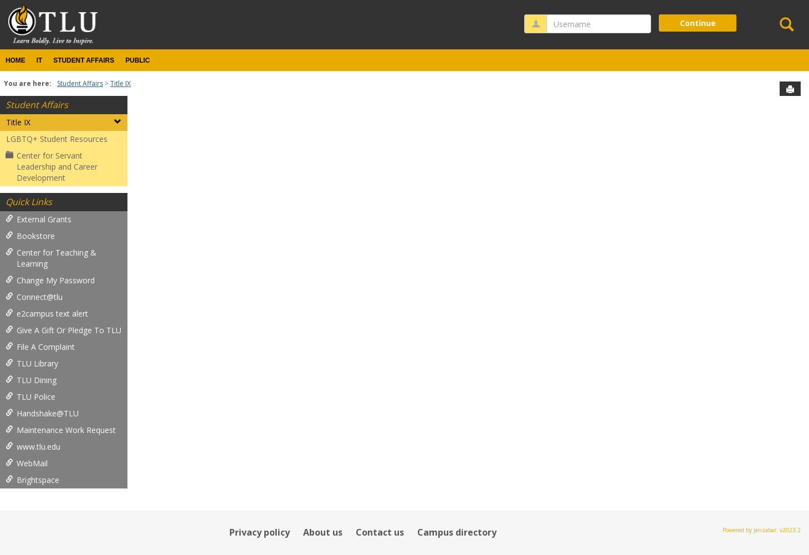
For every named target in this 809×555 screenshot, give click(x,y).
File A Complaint (40, 347)
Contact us (380, 532)
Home (15, 60)
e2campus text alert (47, 313)
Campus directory (456, 532)
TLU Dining (31, 380)
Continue (698, 23)
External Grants (38, 219)
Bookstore (30, 236)
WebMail (27, 463)
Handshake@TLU (42, 413)
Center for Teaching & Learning (51, 258)
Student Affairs (83, 60)
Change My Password (50, 280)
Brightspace (32, 480)
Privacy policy (259, 532)
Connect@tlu (34, 297)
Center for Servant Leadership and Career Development (52, 166)
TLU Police (30, 396)
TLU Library (32, 363)
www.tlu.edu (33, 446)
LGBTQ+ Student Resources (56, 139)
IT (40, 60)
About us (322, 532)
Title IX (120, 83)
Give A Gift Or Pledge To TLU (63, 330)
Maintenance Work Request (61, 430)
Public (137, 60)
